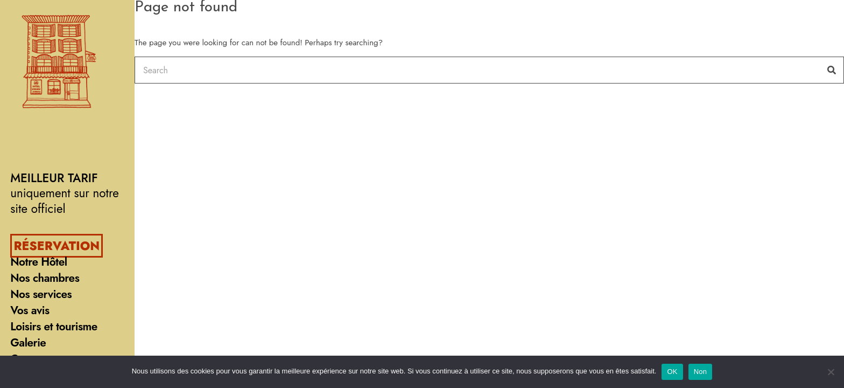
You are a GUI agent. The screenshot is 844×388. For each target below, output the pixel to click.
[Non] (830, 371)
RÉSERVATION (56, 245)
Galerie (28, 343)
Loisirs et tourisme (53, 326)
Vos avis (29, 310)
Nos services (41, 294)
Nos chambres (44, 278)
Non (700, 372)
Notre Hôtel (38, 262)
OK (672, 372)
